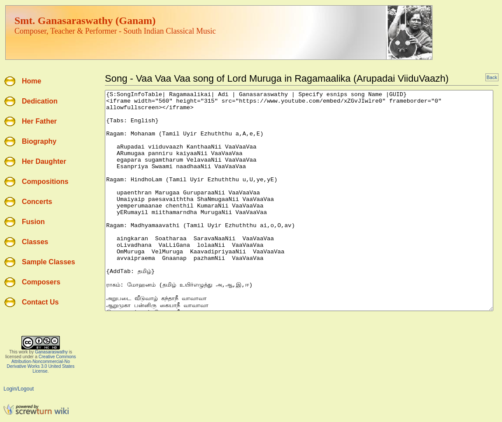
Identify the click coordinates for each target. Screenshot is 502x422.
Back (492, 77)
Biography (39, 141)
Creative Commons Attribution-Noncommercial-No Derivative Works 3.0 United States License (41, 364)
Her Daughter (44, 161)
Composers (41, 282)
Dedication (40, 101)
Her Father (39, 121)
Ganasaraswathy (51, 351)
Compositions (45, 181)
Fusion (33, 221)
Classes (35, 242)
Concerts (37, 201)
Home (31, 81)
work (23, 351)
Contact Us (40, 302)
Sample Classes (48, 262)
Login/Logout (18, 389)
